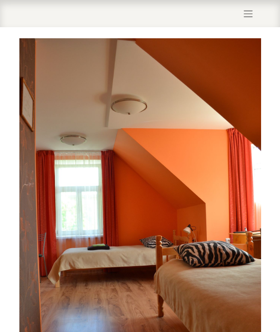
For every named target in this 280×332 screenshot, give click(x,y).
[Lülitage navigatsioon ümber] (248, 14)
